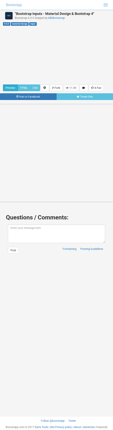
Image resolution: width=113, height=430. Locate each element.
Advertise (88, 427)
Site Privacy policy (61, 427)
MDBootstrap (56, 17)
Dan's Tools (41, 427)
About (77, 427)
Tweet (72, 420)
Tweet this (85, 96)
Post (13, 250)
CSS (35, 87)
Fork (56, 87)
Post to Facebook (28, 96)
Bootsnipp (14, 5)
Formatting (69, 248)
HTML (24, 87)
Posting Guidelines (91, 248)
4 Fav (96, 87)
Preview (10, 87)
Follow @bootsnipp (53, 420)
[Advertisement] (56, 55)
